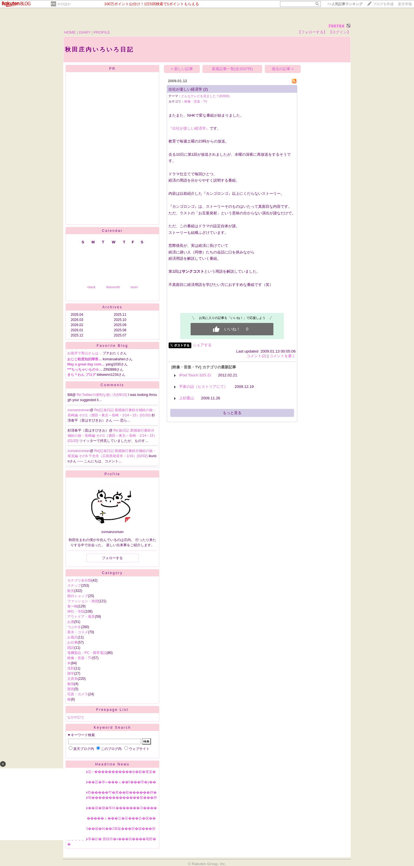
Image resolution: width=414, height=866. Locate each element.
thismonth (113, 287)
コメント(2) (256, 356)
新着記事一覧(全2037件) (232, 69)
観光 (70, 591)
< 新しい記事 (182, 69)
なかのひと (76, 717)
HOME (70, 32)
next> (134, 287)
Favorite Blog (112, 346)
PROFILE (102, 32)
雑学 (70, 673)
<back (91, 287)
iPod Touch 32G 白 (195, 375)
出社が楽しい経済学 (185, 89)
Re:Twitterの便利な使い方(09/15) (102, 395)
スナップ (74, 586)
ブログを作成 (383, 4)
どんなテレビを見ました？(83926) (205, 96)
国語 (70, 648)
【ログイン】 (339, 32)
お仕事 (72, 642)
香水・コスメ (77, 632)
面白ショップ (77, 596)
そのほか (64, 4)
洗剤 (70, 668)
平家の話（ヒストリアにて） (203, 386)
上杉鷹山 (186, 398)
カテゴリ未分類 (79, 580)
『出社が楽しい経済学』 (189, 128)
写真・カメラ (77, 694)
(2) (205, 89)
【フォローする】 (312, 32)
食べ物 (72, 606)
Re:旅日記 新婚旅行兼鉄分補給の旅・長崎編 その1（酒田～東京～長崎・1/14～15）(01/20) (112, 435)
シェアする (202, 345)
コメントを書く (282, 356)
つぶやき (74, 627)
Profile (112, 474)
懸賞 (70, 689)
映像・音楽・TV (79, 658)
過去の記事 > (283, 69)
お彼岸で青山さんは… (84, 353)
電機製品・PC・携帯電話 (87, 653)
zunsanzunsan (79, 410)
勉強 (70, 684)
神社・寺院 (76, 611)
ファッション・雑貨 (82, 601)
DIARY (85, 32)
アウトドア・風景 (81, 617)
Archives (112, 307)
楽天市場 (405, 4)
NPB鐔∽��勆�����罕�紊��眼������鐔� (112, 792)
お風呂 (72, 637)
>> (345, 4)
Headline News (112, 764)
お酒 (70, 622)
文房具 (72, 679)
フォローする (112, 558)
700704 (336, 26)
